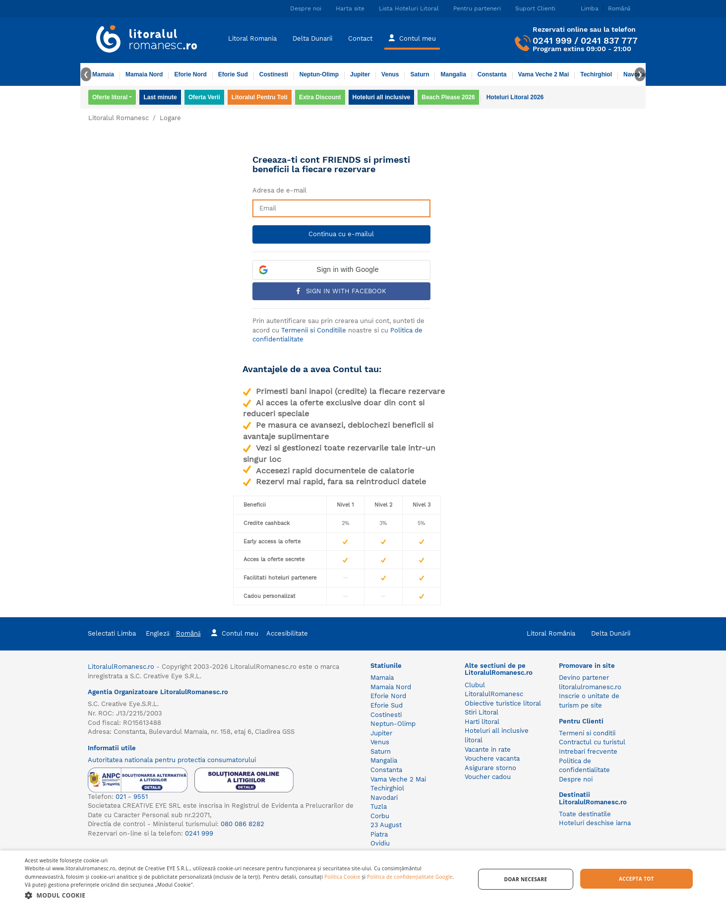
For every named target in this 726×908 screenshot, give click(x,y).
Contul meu (412, 37)
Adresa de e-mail (279, 190)
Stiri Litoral (481, 712)
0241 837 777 (609, 40)
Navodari (384, 797)
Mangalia (453, 74)
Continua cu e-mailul (341, 234)
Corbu (379, 816)
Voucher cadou (488, 776)
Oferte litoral (109, 97)
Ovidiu (380, 843)
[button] (341, 270)
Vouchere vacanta (492, 758)
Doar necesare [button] (525, 879)
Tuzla (378, 806)
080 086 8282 (242, 824)
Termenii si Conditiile (313, 330)
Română (188, 633)
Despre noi (305, 8)
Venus (390, 74)
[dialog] (363, 879)
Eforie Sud (233, 74)
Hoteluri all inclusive (382, 97)
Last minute (160, 97)
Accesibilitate (287, 633)
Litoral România (551, 633)
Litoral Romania (252, 38)
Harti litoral (482, 721)
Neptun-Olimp (319, 74)
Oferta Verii (204, 97)
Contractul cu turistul (592, 742)
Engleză (158, 633)
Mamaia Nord (144, 74)
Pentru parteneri (477, 8)
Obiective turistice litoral (503, 703)
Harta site (350, 8)
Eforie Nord (190, 74)
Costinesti (273, 74)
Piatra (379, 834)
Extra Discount (320, 97)
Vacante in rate (488, 749)
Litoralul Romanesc (118, 118)
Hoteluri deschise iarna (595, 823)
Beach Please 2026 (448, 97)
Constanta (492, 74)
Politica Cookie (342, 876)
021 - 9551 (132, 796)
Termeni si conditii (587, 733)
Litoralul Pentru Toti (260, 97)
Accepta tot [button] (636, 878)
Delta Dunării (610, 633)
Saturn (419, 74)
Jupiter (360, 74)
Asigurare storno (490, 768)
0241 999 (552, 40)
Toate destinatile (585, 814)
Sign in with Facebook (341, 291)
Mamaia (103, 74)
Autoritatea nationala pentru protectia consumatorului (172, 760)
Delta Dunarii (312, 38)
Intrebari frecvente (588, 751)
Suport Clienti (535, 8)
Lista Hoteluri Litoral (409, 8)
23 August (386, 825)
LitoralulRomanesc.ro (121, 666)
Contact (360, 38)
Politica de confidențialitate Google (409, 876)
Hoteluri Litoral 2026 (515, 97)
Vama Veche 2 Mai (543, 74)
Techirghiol (596, 74)
